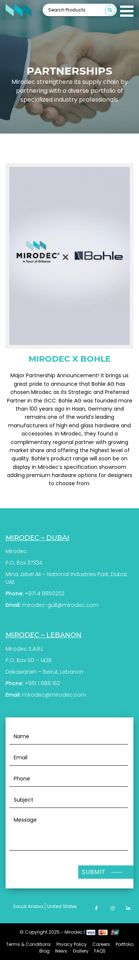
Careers (101, 944)
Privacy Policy (71, 944)
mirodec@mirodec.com (54, 694)
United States (62, 906)
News (61, 951)
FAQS (100, 951)
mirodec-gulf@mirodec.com (60, 605)
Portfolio (124, 944)
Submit (94, 872)
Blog (44, 951)
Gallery (81, 951)
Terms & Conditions (28, 944)
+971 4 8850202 (44, 593)
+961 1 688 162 (42, 683)
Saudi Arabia (28, 906)
